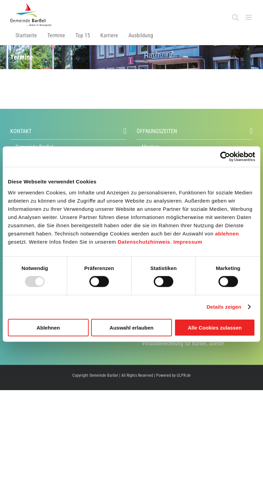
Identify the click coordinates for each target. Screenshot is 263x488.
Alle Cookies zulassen (215, 327)
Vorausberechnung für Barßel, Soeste (183, 343)
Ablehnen (48, 327)
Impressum (187, 241)
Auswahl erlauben (131, 327)
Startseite (26, 35)
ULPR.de (184, 375)
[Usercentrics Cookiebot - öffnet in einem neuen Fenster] (225, 157)
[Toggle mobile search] (235, 17)
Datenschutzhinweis (144, 241)
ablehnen (227, 233)
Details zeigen (223, 307)
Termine (56, 35)
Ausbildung (140, 35)
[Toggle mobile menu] (249, 17)
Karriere (109, 35)
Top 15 (82, 35)
